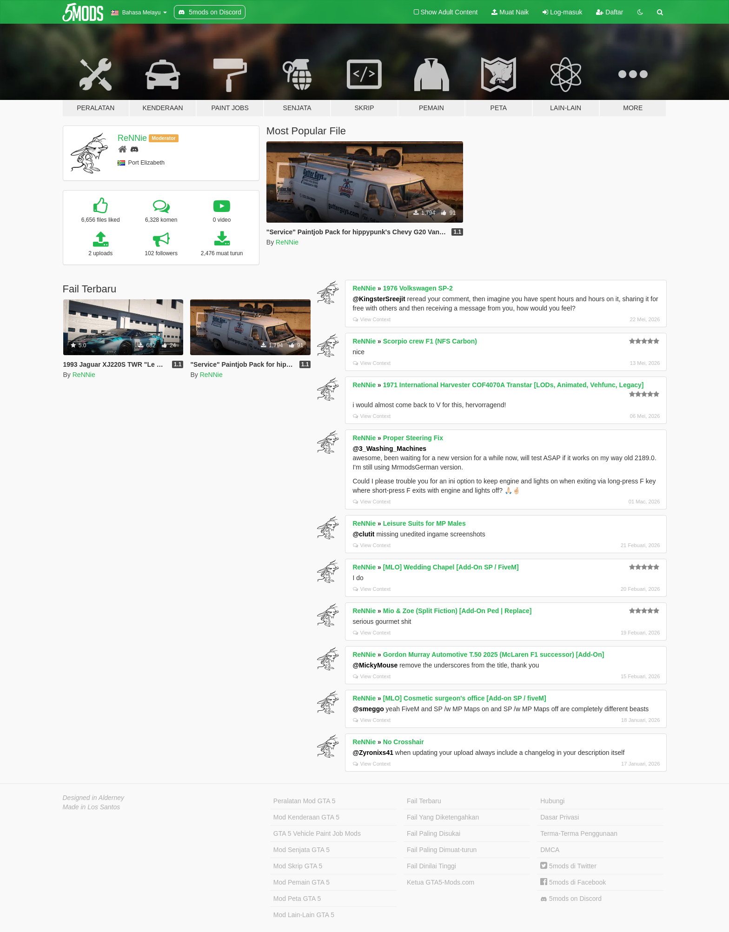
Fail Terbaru (424, 801)
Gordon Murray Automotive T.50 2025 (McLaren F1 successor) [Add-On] (493, 654)
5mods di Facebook (573, 882)
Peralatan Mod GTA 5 (304, 801)
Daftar (609, 12)
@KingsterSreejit (378, 299)
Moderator (163, 138)
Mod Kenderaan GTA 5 (306, 817)
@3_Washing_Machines (389, 448)
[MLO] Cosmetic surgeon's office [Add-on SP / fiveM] (464, 698)
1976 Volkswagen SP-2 (418, 288)
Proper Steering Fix (413, 438)
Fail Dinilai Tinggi (431, 866)
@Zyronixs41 (372, 752)
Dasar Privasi (559, 817)
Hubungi (552, 801)
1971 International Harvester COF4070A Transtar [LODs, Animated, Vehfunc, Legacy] (513, 385)
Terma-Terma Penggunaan (578, 833)
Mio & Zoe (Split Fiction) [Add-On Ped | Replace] (457, 611)
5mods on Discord (571, 899)
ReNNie (132, 138)
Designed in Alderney (94, 797)
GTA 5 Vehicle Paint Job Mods (317, 833)
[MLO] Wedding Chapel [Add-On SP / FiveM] (451, 567)
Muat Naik (510, 12)
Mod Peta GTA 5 (297, 898)
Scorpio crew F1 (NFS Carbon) (430, 341)
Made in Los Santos (91, 807)
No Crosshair (403, 742)
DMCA (549, 849)
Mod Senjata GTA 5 (301, 849)
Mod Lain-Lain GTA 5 (303, 915)
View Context (372, 319)
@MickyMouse (375, 665)
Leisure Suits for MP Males (424, 523)
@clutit (363, 534)
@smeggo (368, 709)
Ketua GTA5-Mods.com (440, 882)
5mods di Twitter (568, 866)
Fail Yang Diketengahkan (443, 817)
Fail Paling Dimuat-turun (442, 849)
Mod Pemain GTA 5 (301, 882)
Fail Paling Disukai (433, 833)
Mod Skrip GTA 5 (298, 866)
